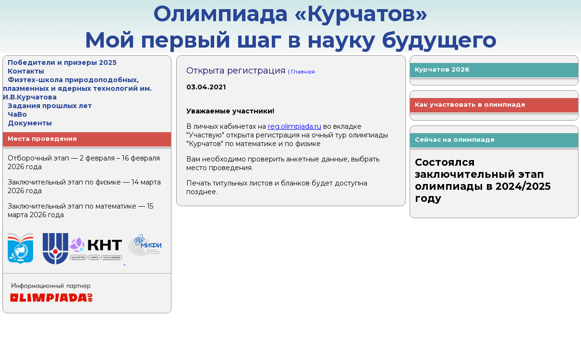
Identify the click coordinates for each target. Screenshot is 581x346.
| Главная (301, 71)
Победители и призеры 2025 (62, 62)
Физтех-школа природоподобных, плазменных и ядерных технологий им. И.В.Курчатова (77, 88)
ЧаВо (17, 114)
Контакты (26, 71)
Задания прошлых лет (50, 105)
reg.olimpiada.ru (294, 126)
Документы (30, 123)
